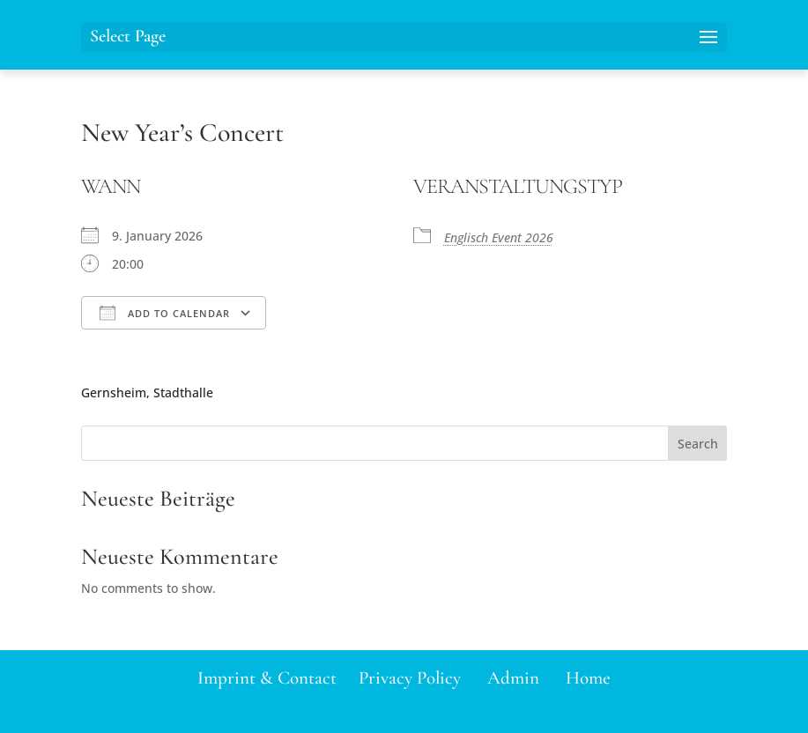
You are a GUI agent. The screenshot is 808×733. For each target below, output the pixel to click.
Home (588, 678)
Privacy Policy (410, 678)
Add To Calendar (165, 313)
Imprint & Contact (267, 678)
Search (698, 443)
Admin (513, 678)
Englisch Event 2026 (498, 237)
